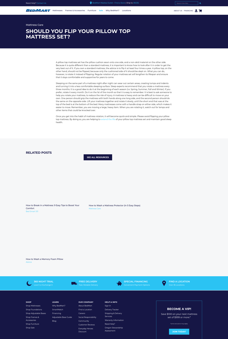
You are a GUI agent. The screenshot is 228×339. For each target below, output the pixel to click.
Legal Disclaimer (85, 289)
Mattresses (58, 10)
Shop (28, 246)
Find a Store (120, 3)
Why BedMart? (112, 10)
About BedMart (85, 250)
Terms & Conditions (66, 289)
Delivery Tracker (112, 254)
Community (83, 265)
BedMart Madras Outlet (102, 3)
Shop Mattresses (33, 250)
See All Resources (188, 154)
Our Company (85, 246)
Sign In (108, 250)
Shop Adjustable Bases (36, 257)
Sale (101, 10)
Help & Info (111, 246)
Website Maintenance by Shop (108, 289)
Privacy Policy (49, 289)
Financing (188, 11)
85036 (136, 3)
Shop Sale (30, 272)
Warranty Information (114, 264)
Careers (81, 257)
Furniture (92, 10)
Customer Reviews (86, 269)
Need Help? (110, 268)
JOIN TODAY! (179, 276)
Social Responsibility (87, 261)
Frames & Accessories (75, 10)
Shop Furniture (32, 268)
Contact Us (41, 3)
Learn (55, 246)
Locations (126, 10)
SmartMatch (57, 254)
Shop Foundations (34, 254)
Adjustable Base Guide (62, 261)
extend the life (108, 119)
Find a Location (85, 254)
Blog (54, 265)
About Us (178, 11)
